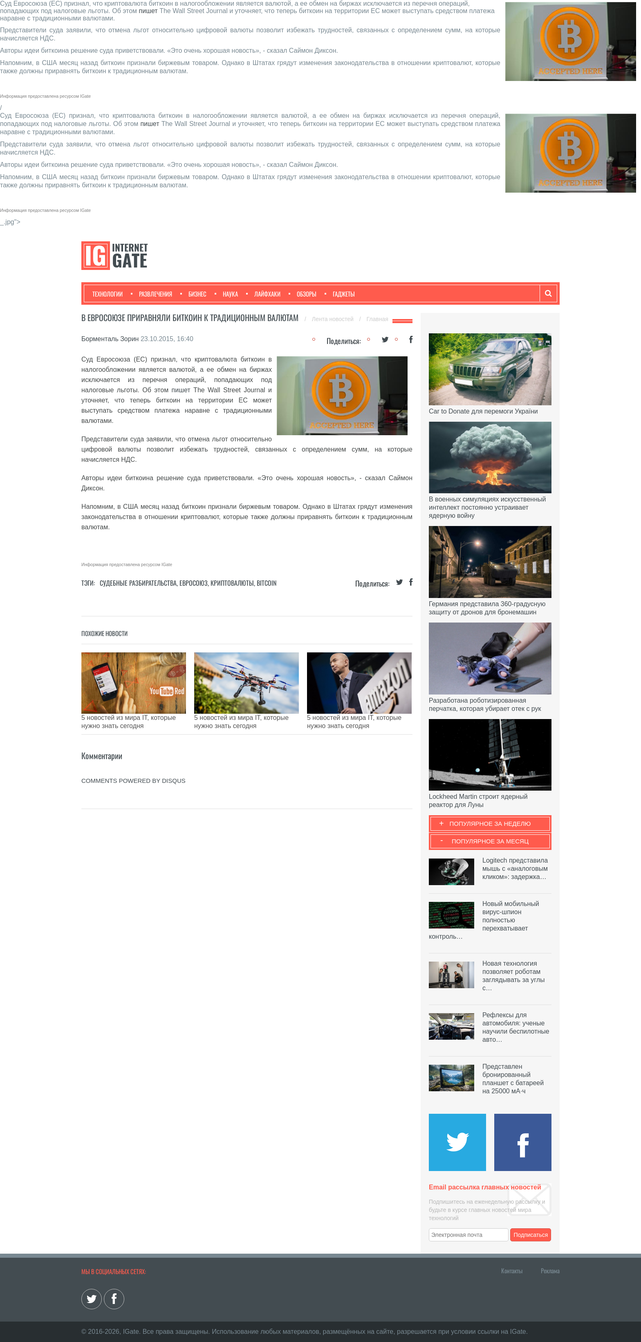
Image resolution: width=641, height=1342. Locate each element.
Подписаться (531, 1235)
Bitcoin (266, 583)
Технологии (107, 293)
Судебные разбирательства (138, 583)
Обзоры (302, 293)
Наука (226, 293)
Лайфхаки (263, 293)
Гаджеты (340, 293)
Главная (377, 319)
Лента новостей (333, 319)
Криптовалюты (232, 583)
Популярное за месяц (490, 841)
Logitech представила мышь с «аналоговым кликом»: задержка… (515, 868)
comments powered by (133, 768)
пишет (148, 10)
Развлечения (151, 293)
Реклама (550, 1270)
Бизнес (193, 293)
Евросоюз (193, 583)
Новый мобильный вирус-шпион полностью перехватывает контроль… (484, 920)
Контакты (511, 1270)
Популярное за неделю (490, 823)
